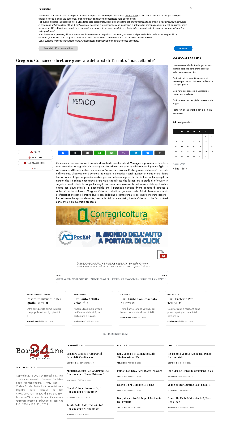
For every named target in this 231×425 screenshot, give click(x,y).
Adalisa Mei (32, 321)
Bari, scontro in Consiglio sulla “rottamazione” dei (136, 355)
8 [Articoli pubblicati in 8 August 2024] (194, 141)
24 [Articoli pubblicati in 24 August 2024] (205, 151)
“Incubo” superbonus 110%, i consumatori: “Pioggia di (84, 389)
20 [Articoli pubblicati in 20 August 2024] (182, 151)
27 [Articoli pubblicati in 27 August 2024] (182, 156)
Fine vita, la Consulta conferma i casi (191, 371)
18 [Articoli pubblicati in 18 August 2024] (211, 146)
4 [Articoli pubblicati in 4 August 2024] (211, 136)
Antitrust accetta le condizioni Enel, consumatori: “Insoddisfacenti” (88, 372)
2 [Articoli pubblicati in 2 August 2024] (199, 136)
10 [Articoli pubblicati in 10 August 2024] (206, 141)
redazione (79, 321)
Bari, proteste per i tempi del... (180, 301)
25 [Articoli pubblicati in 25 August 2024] (211, 151)
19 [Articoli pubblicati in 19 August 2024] (176, 151)
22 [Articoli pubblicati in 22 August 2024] (194, 151)
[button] (190, 7)
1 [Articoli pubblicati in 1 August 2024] (193, 136)
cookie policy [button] (129, 18)
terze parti (88, 22)
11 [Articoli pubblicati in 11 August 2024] (211, 141)
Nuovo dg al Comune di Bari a (135, 384)
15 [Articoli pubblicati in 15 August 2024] (194, 146)
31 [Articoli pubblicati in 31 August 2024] (206, 156)
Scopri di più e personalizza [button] (58, 48)
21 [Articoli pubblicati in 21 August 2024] (188, 151)
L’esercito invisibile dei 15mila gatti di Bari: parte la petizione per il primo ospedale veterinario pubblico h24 (192, 69)
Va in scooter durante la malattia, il (189, 384)
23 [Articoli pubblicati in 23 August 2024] (200, 151)
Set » (184, 168)
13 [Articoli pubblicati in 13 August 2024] (182, 146)
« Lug (176, 168)
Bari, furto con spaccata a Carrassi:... (138, 301)
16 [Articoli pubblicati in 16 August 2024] (200, 146)
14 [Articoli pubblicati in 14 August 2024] (188, 146)
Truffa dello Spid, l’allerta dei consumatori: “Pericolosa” (85, 407)
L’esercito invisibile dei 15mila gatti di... (44, 301)
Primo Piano (80, 294)
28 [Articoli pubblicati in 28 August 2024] (188, 156)
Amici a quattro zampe (38, 294)
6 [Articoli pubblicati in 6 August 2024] (182, 141)
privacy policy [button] (131, 15)
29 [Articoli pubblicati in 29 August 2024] (194, 156)
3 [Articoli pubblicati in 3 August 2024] (205, 136)
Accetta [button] (183, 48)
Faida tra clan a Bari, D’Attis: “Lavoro (140, 371)
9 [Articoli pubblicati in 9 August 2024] (199, 141)
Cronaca (125, 294)
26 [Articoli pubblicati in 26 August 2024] (176, 156)
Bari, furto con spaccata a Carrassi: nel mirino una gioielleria (191, 92)
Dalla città (173, 294)
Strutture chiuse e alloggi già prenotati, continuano (84, 355)
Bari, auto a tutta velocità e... (86, 301)
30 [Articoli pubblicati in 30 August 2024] (200, 156)
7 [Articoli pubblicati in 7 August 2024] (188, 141)
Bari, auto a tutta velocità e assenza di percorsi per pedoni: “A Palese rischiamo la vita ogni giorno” (193, 81)
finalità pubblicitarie (57, 28)
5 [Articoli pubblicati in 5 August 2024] (176, 141)
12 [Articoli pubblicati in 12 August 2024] (176, 146)
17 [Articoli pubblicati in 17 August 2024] (206, 146)
